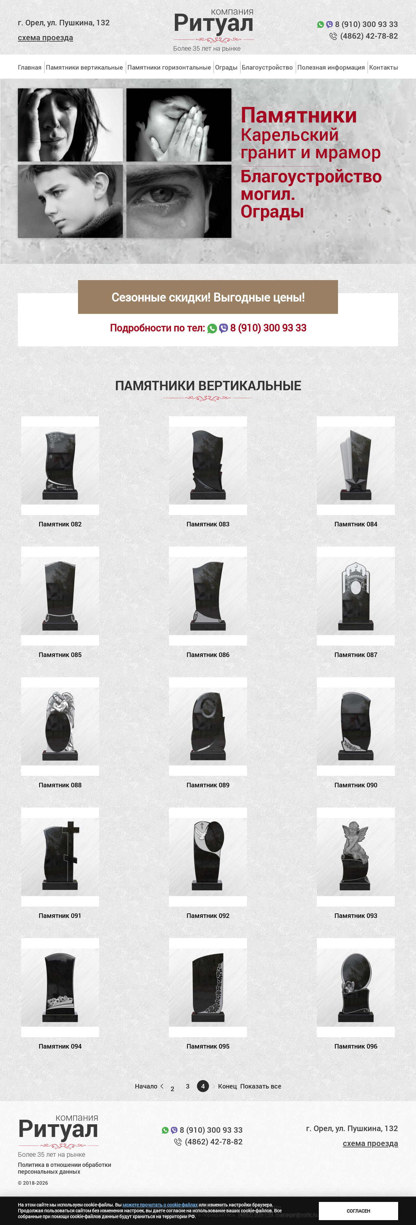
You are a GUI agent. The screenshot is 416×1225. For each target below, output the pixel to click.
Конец (227, 1086)
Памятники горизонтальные (169, 67)
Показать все (260, 1086)
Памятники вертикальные (84, 67)
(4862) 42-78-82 (369, 36)
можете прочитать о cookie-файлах (160, 1205)
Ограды (226, 67)
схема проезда (45, 37)
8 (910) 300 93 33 (366, 24)
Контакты (383, 67)
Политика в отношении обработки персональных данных (64, 1168)
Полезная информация (331, 67)
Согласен (358, 1211)
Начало (146, 1086)
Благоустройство (267, 67)
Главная (30, 67)
